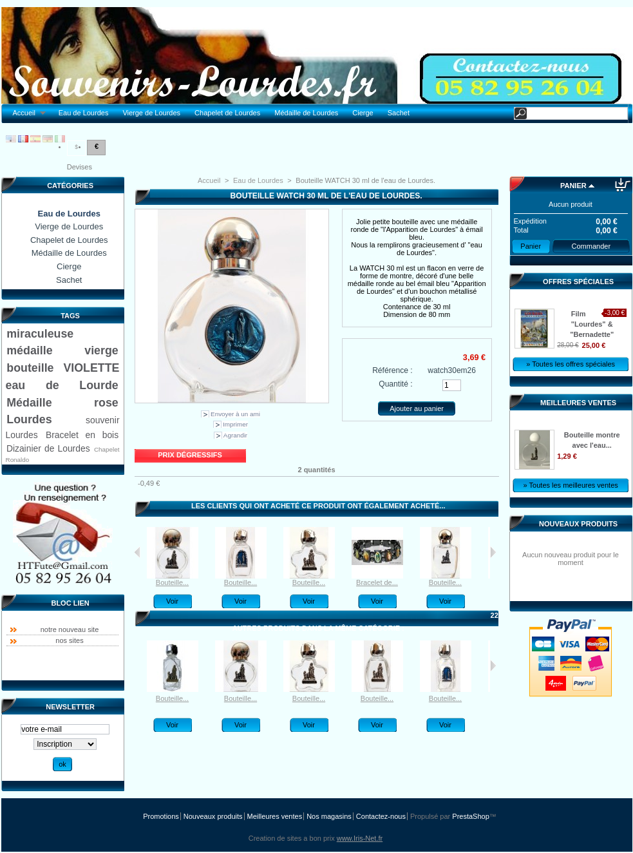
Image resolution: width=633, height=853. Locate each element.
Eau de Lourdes (84, 113)
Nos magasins (329, 816)
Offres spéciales (578, 281)
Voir (172, 601)
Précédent (137, 552)
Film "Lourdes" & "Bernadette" (592, 324)
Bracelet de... (377, 582)
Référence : (392, 370)
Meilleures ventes (578, 403)
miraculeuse (39, 333)
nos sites (69, 640)
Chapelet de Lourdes (227, 113)
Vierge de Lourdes (151, 113)
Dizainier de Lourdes (48, 448)
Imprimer (235, 424)
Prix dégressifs (190, 455)
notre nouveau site (70, 629)
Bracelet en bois (82, 435)
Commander (591, 246)
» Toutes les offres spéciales (570, 364)
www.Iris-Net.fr (360, 838)
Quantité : (395, 383)
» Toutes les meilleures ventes (571, 485)
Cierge (362, 113)
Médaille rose (62, 402)
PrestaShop (470, 816)
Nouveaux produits (578, 524)
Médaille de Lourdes (306, 113)
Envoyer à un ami (235, 413)
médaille (29, 350)
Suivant (493, 552)
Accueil (26, 113)
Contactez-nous (381, 816)
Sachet (399, 113)
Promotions (161, 816)
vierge (101, 350)
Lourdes (29, 419)
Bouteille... (172, 582)
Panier (573, 185)
